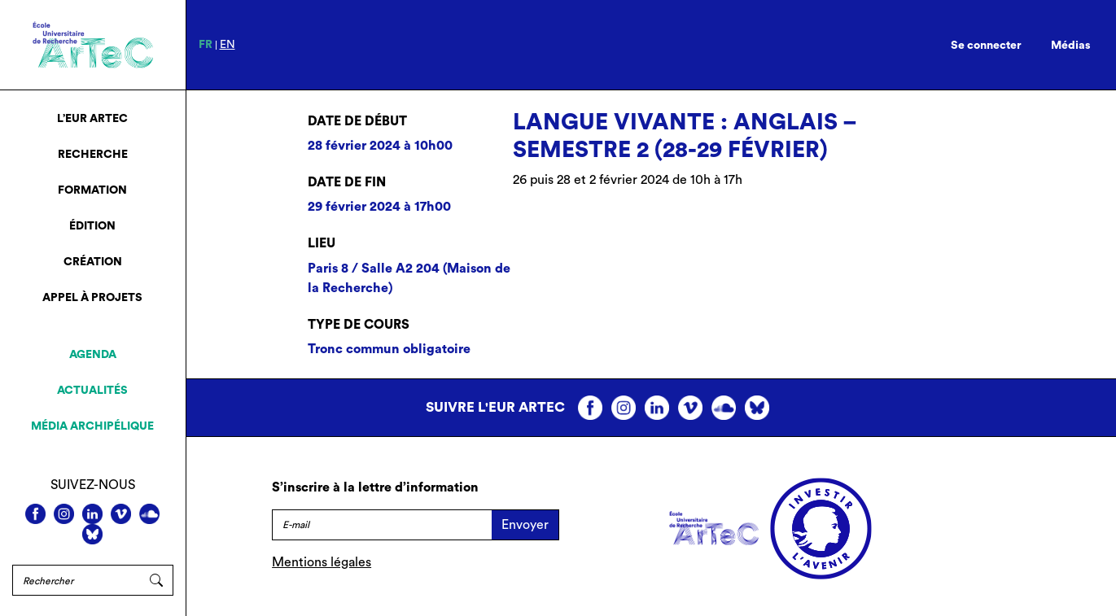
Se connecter (986, 45)
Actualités (92, 390)
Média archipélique (92, 426)
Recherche (93, 154)
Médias (1071, 45)
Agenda (92, 354)
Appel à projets (92, 298)
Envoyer (525, 524)
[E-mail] (382, 524)
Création (92, 262)
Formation (92, 190)
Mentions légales (321, 562)
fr (205, 44)
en (227, 44)
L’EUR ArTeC (92, 119)
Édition (92, 226)
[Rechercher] (76, 580)
